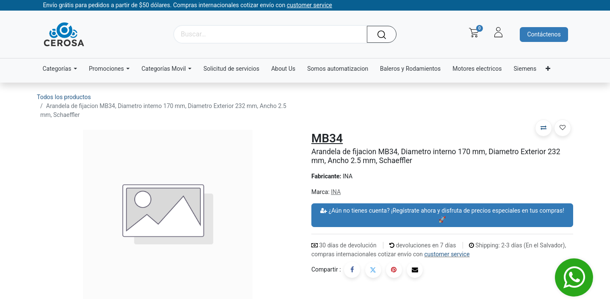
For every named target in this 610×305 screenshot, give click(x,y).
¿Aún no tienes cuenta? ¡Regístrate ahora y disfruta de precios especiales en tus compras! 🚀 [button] (442, 215)
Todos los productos (64, 97)
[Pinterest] (394, 270)
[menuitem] (231, 68)
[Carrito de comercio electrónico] (474, 32)
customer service (447, 254)
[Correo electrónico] (415, 270)
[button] (543, 127)
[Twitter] (373, 270)
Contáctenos (543, 34)
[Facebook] (352, 270)
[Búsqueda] (384, 34)
